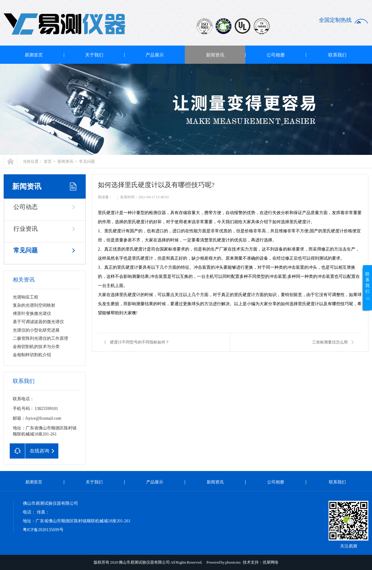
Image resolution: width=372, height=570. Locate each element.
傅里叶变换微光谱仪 (32, 313)
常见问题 (87, 161)
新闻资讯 (215, 55)
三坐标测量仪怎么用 (330, 342)
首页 (48, 161)
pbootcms (233, 562)
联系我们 (337, 55)
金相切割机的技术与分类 (36, 346)
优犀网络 (270, 562)
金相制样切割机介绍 (32, 355)
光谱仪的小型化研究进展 (36, 330)
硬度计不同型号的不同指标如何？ (139, 342)
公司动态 (25, 206)
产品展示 (155, 55)
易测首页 (34, 55)
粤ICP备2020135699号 (43, 529)
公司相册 (276, 55)
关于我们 (94, 55)
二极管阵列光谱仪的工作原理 (40, 338)
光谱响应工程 (25, 297)
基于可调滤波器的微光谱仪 (38, 321)
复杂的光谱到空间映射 (34, 305)
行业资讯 (25, 228)
